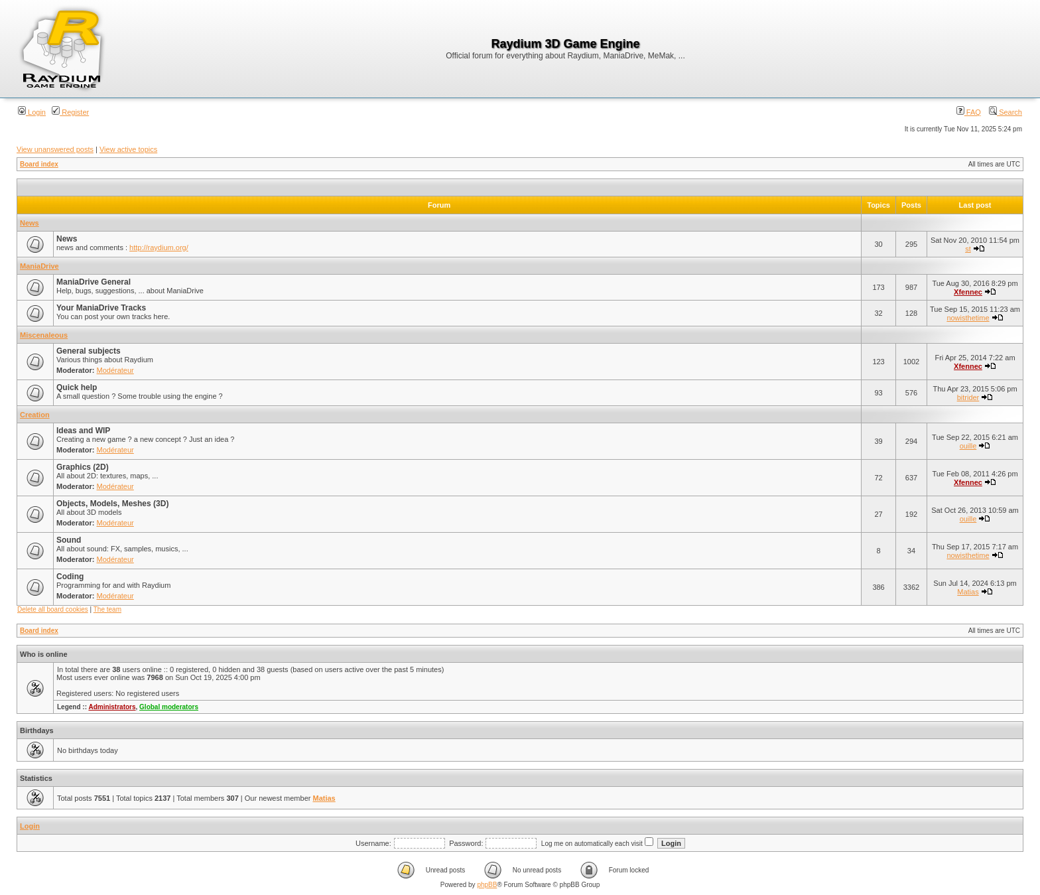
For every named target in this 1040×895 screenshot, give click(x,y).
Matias (967, 592)
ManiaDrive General (93, 282)
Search (1005, 112)
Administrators (111, 707)
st (968, 249)
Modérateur (115, 370)
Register (70, 112)
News (29, 223)
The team (107, 609)
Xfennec (968, 292)
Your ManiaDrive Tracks (101, 307)
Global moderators (168, 707)
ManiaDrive (39, 266)
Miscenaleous (44, 335)
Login (32, 112)
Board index (39, 164)
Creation (35, 415)
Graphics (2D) (82, 467)
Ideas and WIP (83, 430)
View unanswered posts (55, 149)
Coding (70, 576)
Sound (68, 540)
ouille (968, 446)
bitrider (968, 397)
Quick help (76, 387)
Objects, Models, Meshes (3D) (112, 503)
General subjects (88, 351)
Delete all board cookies (52, 609)
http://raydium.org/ (158, 247)
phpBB (487, 884)
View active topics (128, 149)
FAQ (968, 112)
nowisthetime (967, 318)
